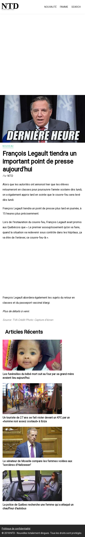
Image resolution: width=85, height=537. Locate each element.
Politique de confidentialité (16, 528)
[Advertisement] (42, 58)
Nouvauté (50, 6)
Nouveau (8, 146)
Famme (64, 6)
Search (76, 6)
